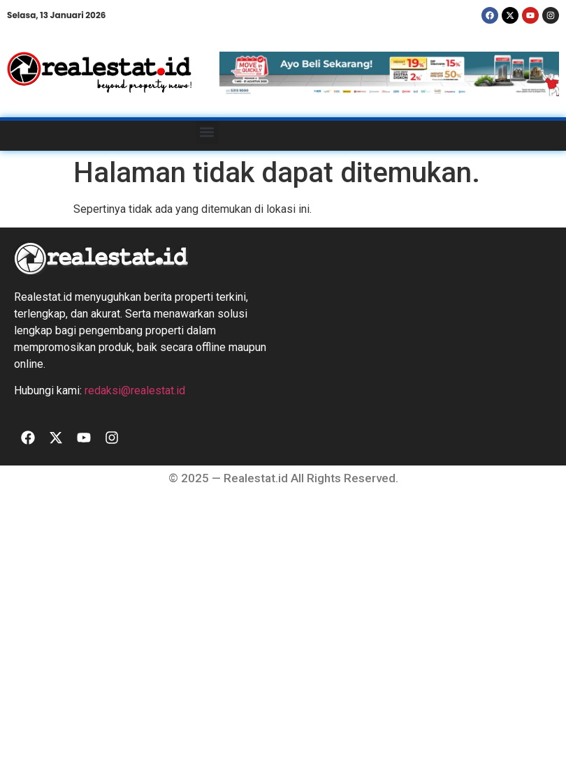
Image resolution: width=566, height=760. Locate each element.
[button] (207, 132)
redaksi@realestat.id (135, 390)
